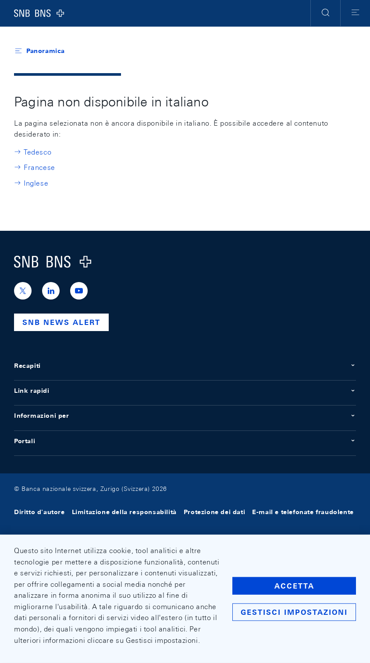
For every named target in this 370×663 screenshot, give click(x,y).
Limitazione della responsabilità (124, 512)
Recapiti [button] (185, 365)
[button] (325, 13)
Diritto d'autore (39, 512)
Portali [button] (185, 441)
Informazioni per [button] (185, 415)
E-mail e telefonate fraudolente (303, 512)
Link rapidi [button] (185, 390)
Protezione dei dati (214, 512)
